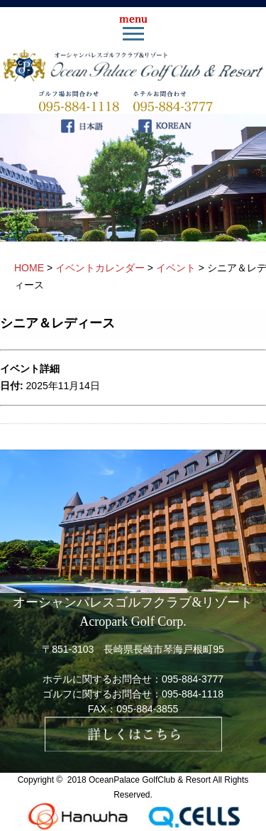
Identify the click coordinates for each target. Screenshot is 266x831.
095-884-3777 (192, 679)
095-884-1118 (192, 694)
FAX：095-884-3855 (133, 709)
